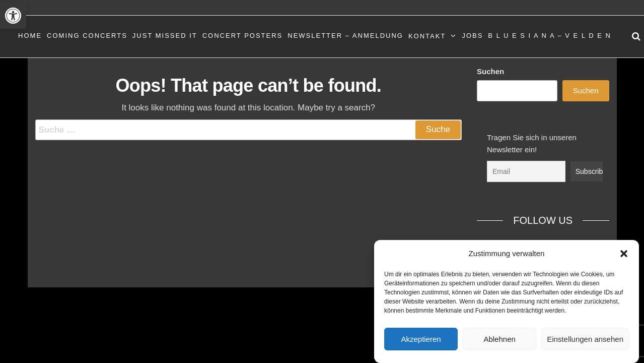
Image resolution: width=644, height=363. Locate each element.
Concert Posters (242, 35)
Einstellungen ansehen (585, 339)
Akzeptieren (421, 339)
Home (30, 35)
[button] (13, 16)
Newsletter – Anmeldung (345, 35)
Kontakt (427, 36)
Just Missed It (164, 35)
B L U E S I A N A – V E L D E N (549, 35)
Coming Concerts (87, 35)
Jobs (472, 35)
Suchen (490, 71)
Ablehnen (499, 339)
